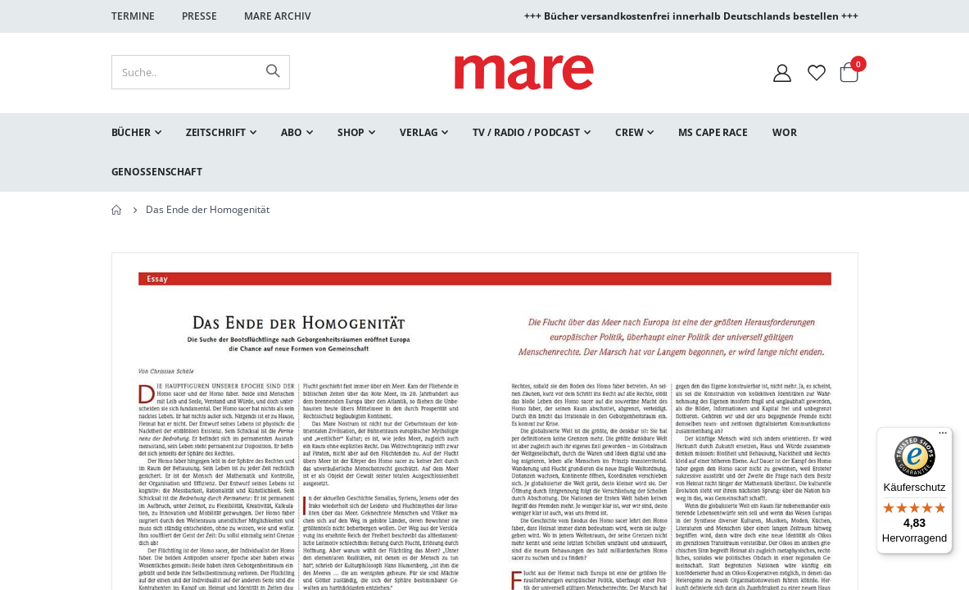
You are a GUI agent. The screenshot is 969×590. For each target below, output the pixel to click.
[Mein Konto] (782, 72)
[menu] (485, 152)
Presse (199, 16)
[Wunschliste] (816, 72)
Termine (133, 16)
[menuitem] (136, 132)
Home (117, 210)
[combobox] (200, 72)
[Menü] (943, 430)
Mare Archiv (277, 16)
